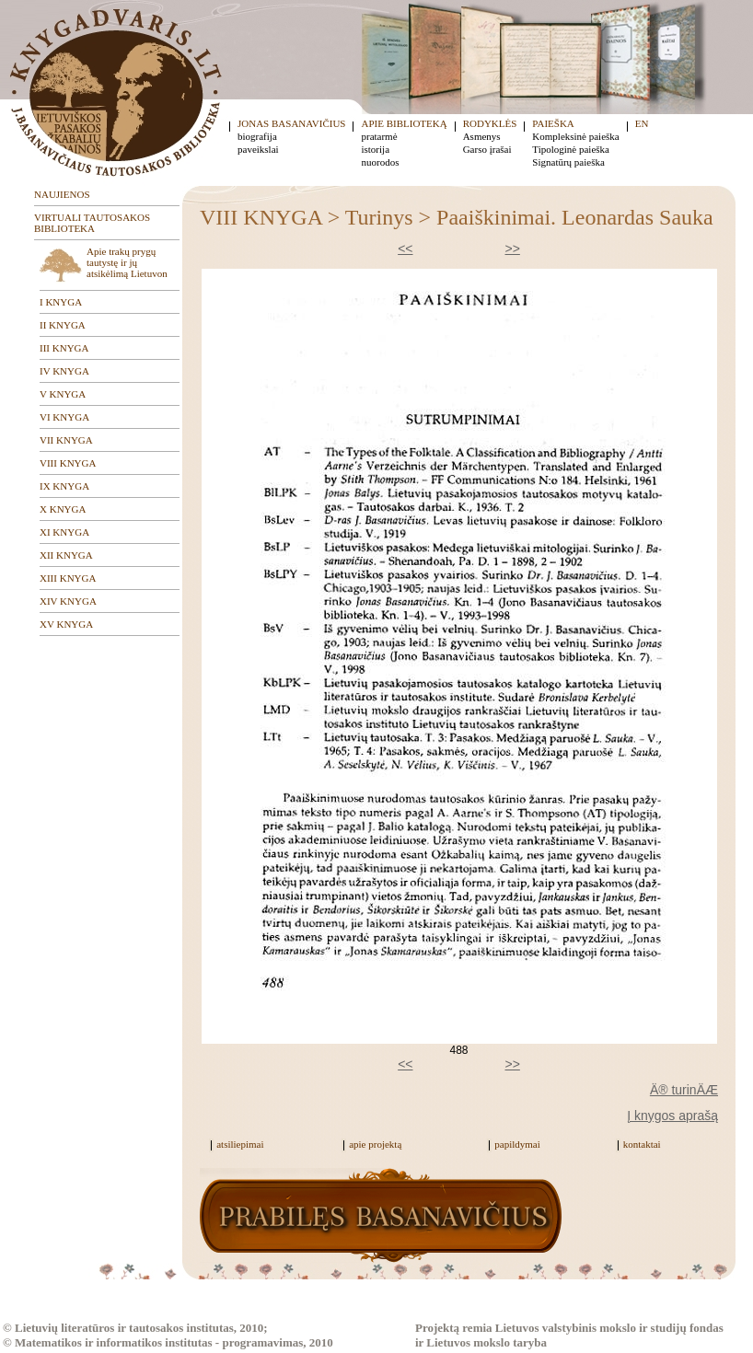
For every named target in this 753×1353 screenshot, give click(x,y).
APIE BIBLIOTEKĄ (403, 123)
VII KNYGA (66, 439)
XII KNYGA (66, 555)
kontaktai (642, 1144)
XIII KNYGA (68, 578)
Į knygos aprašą (672, 1115)
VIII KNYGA (68, 462)
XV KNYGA (66, 624)
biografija (257, 136)
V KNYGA (63, 393)
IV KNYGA (64, 370)
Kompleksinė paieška (575, 136)
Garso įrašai (487, 149)
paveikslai (258, 149)
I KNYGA (61, 301)
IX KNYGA (64, 485)
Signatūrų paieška (568, 162)
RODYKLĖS (490, 123)
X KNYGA (63, 509)
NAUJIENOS (62, 194)
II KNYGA (63, 324)
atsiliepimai (239, 1144)
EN (642, 123)
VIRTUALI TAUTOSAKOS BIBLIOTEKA (92, 223)
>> (512, 248)
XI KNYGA (64, 532)
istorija (375, 149)
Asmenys (482, 136)
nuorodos (380, 162)
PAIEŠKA (552, 123)
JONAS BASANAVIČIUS (291, 123)
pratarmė (379, 136)
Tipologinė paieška (570, 149)
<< (405, 248)
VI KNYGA (64, 416)
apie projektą (375, 1144)
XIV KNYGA (68, 601)
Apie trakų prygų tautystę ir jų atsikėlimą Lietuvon (127, 262)
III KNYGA (64, 347)
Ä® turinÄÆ (684, 1089)
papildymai (517, 1144)
